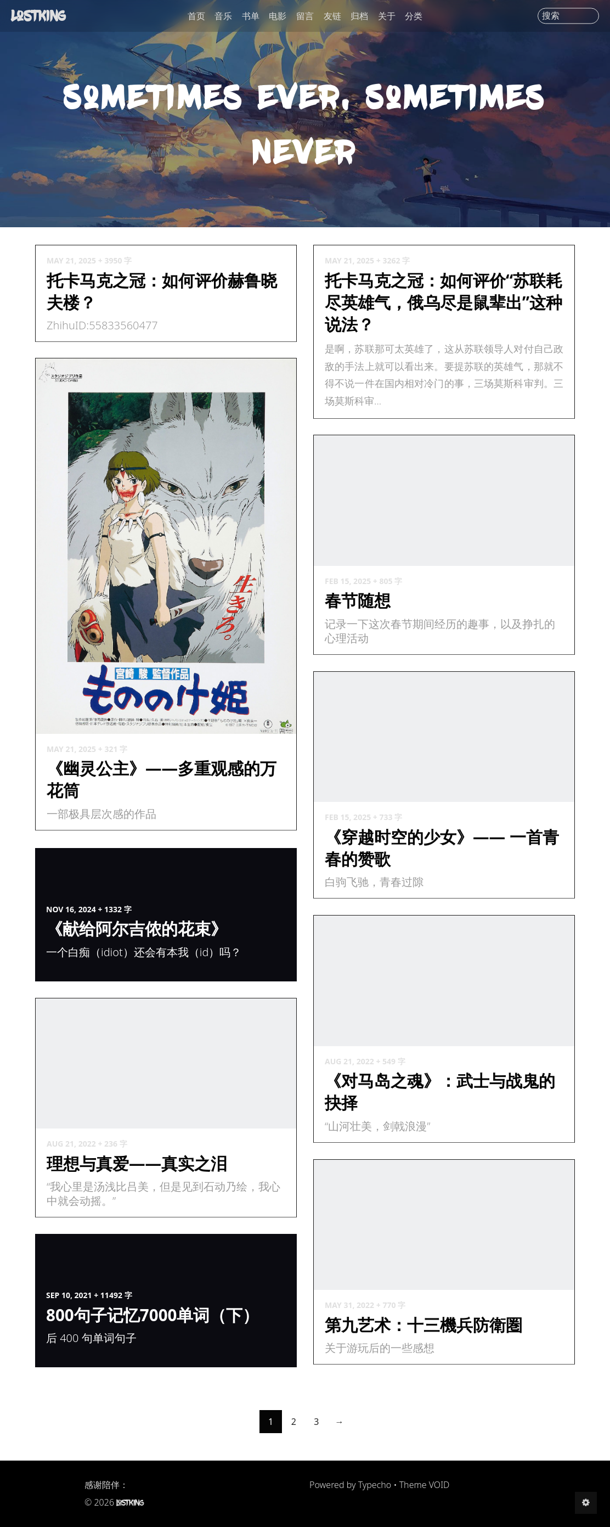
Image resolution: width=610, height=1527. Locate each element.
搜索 (551, 16)
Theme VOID (424, 1485)
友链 (332, 16)
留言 (305, 16)
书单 (250, 16)
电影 (277, 16)
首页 (196, 16)
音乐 (223, 16)
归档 (359, 16)
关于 (387, 16)
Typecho (375, 1485)
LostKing (38, 15)
